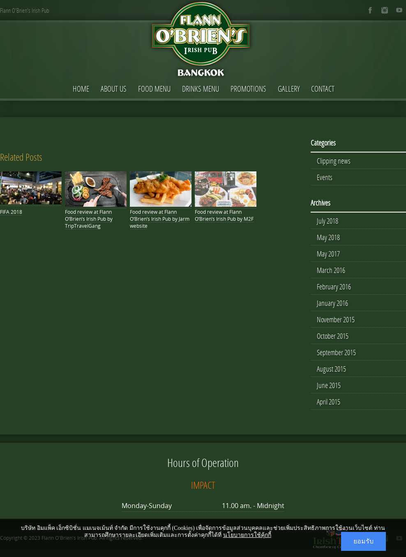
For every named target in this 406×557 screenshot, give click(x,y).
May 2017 (328, 254)
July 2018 (327, 221)
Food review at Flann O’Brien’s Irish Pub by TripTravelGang (89, 218)
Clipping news (334, 161)
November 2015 (336, 319)
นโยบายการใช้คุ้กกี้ (247, 535)
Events (324, 177)
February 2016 (334, 286)
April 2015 (328, 402)
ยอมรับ (363, 541)
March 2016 (331, 270)
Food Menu (154, 88)
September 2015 (336, 352)
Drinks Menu (200, 88)
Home (81, 88)
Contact (322, 88)
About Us (114, 88)
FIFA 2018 (11, 211)
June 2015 (329, 385)
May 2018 (328, 237)
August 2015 (331, 369)
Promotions (248, 88)
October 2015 (332, 336)
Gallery (289, 88)
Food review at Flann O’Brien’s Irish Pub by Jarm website (159, 218)
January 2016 (332, 303)
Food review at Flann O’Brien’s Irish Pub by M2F (224, 215)
